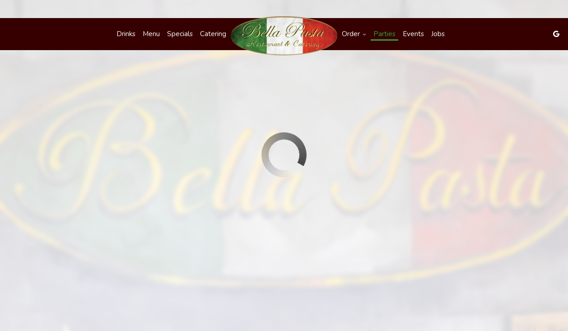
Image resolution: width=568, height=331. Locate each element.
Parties (384, 33)
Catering (213, 33)
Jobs (438, 33)
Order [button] (354, 33)
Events (413, 33)
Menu (151, 33)
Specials (180, 33)
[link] (284, 36)
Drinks (125, 33)
